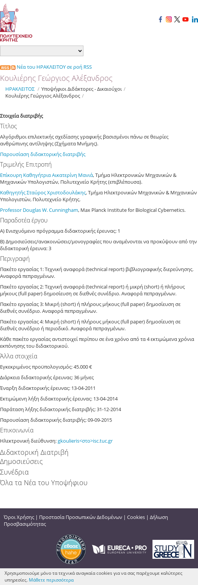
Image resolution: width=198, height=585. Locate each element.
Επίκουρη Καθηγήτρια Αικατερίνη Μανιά (46, 175)
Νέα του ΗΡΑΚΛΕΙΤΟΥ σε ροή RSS (46, 66)
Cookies (136, 517)
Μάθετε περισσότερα (51, 580)
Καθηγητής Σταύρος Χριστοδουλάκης (43, 192)
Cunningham (63, 210)
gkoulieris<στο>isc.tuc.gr (85, 440)
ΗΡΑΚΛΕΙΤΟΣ (20, 88)
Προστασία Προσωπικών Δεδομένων (80, 517)
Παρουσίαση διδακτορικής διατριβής (43, 154)
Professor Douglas (21, 210)
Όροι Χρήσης (19, 517)
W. (45, 210)
